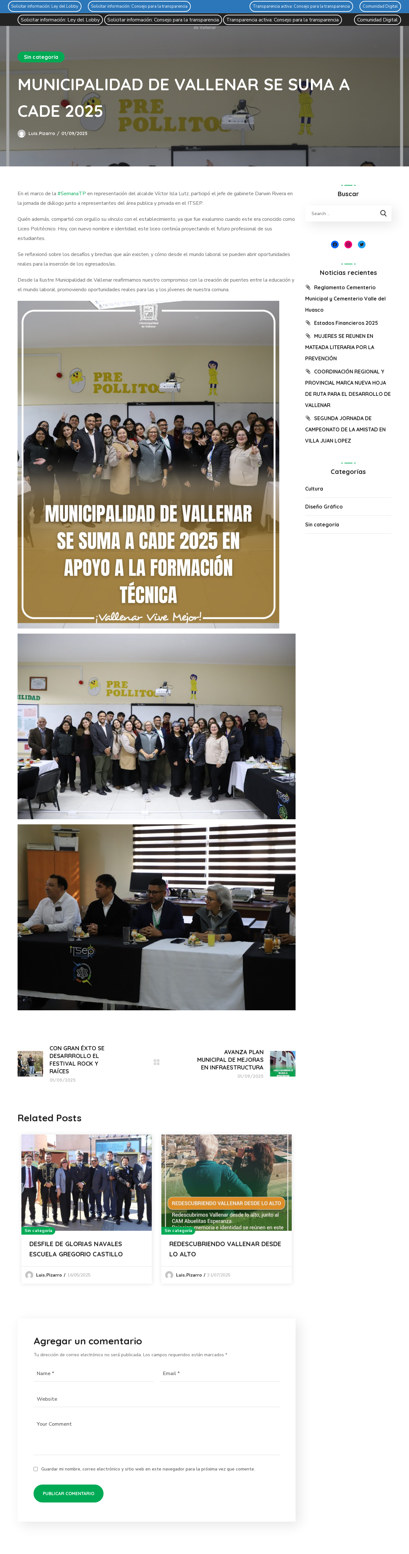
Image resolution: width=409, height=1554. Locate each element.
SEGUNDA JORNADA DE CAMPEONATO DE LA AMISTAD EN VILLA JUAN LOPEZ (345, 429)
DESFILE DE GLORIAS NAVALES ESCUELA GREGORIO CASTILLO (76, 1249)
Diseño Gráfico (324, 506)
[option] (87, 1209)
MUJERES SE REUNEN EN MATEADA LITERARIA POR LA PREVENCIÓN (339, 347)
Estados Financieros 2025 (346, 323)
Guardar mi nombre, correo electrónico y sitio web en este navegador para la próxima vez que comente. (148, 1469)
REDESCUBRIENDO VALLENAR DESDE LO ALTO (225, 1249)
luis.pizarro (41, 133)
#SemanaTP (72, 193)
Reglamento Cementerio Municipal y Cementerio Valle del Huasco (345, 298)
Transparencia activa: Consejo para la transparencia (301, 6)
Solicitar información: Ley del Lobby (44, 6)
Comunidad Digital (380, 6)
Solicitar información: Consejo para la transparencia (139, 6)
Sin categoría (41, 57)
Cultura (314, 488)
